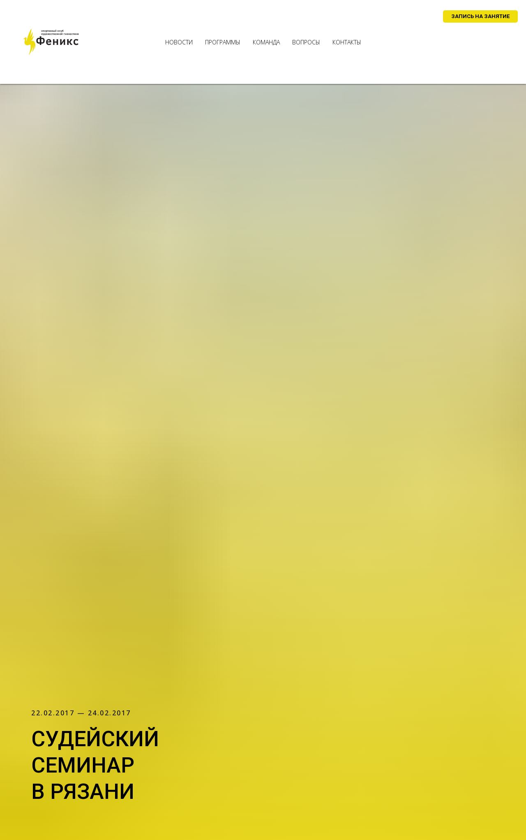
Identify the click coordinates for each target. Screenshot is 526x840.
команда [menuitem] (266, 42)
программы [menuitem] (222, 42)
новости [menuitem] (179, 42)
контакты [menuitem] (346, 42)
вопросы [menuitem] (306, 42)
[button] (480, 16)
